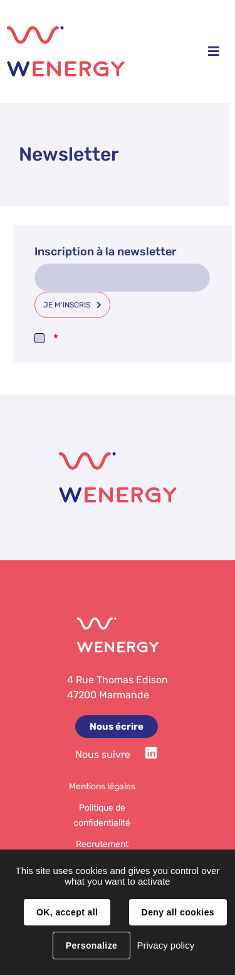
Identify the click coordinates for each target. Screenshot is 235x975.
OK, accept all (67, 912)
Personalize (91, 945)
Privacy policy (165, 945)
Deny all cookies (178, 912)
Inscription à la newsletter (105, 251)
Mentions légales (102, 786)
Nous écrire (117, 726)
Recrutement (102, 844)
